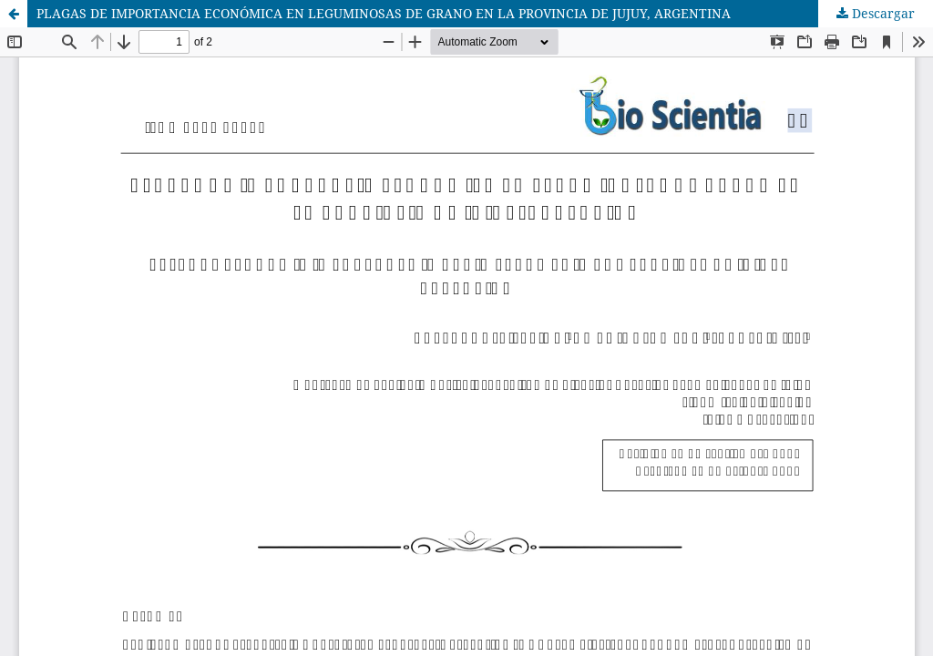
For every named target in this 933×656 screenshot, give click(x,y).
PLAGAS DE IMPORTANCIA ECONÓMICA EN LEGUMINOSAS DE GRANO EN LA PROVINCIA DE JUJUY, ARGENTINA (383, 13)
